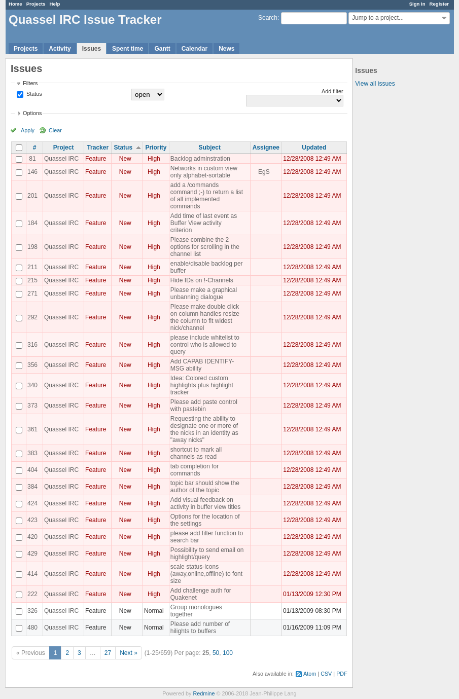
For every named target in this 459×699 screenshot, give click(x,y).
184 (32, 223)
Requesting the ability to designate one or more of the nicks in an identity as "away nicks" (204, 429)
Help (55, 4)
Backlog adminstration (200, 158)
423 (32, 520)
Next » (128, 652)
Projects (36, 4)
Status (33, 94)
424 (32, 503)
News (226, 48)
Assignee (266, 147)
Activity (59, 48)
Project (63, 147)
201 (32, 195)
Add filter (332, 91)
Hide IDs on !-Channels (201, 280)
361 (32, 429)
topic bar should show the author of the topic (204, 487)
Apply (27, 130)
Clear (55, 130)
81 (32, 158)
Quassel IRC (61, 158)
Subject (210, 147)
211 (32, 267)
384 (32, 486)
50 (216, 652)
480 (32, 627)
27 (107, 652)
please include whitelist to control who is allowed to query (204, 344)
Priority (155, 147)
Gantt (162, 48)
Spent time (127, 48)
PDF (341, 674)
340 (32, 385)
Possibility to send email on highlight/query (207, 553)
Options (32, 113)
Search (267, 17)
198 (32, 246)
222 (32, 594)
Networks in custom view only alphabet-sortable (203, 172)
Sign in (417, 4)
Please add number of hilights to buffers (200, 627)
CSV (326, 674)
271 (32, 293)
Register (439, 4)
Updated (314, 147)
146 (32, 171)
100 (228, 652)
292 (32, 317)
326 (32, 610)
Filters (30, 83)
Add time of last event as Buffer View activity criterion (203, 223)
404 (32, 469)
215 (32, 280)
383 (32, 453)
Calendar (194, 48)
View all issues (375, 83)
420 (32, 536)
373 (32, 405)
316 (32, 344)
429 (32, 553)
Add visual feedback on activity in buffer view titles (205, 503)
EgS (264, 171)
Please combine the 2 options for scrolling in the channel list (204, 246)
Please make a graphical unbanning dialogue (203, 293)
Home (15, 4)
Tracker (98, 147)
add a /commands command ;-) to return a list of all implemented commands (206, 195)
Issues (91, 48)
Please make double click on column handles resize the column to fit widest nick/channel (204, 317)
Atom (309, 674)
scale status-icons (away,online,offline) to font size (206, 573)
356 (32, 365)
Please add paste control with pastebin (203, 405)
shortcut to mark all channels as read (196, 453)
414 (32, 573)
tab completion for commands (194, 470)
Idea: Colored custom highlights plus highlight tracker (201, 385)
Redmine (204, 693)
